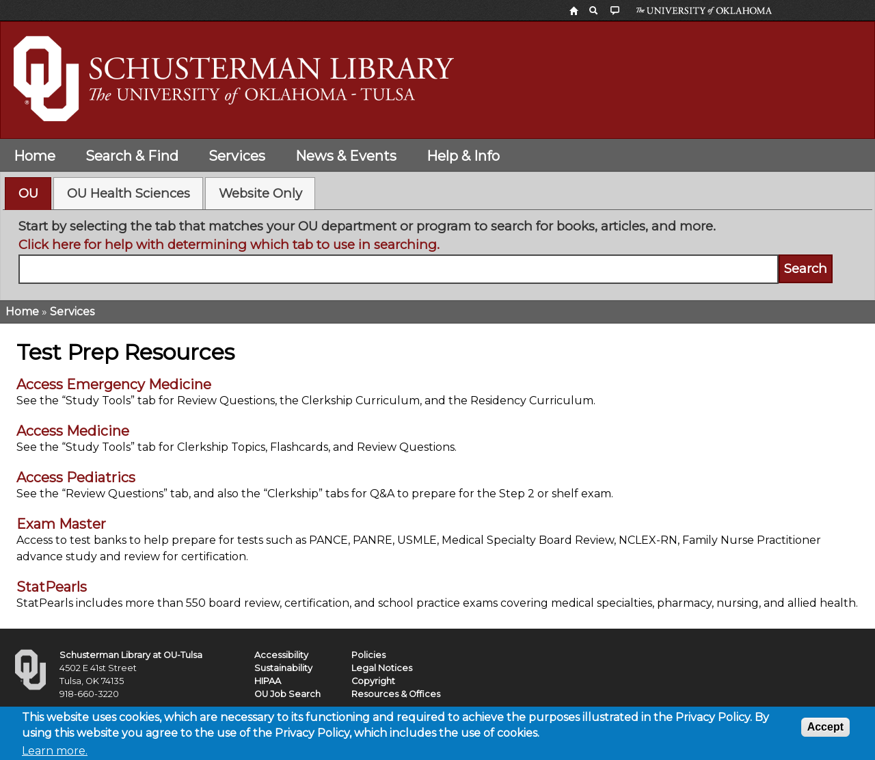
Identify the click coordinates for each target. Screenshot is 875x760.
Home (34, 156)
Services (236, 156)
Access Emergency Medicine (113, 384)
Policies (368, 655)
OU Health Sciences (128, 193)
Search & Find (131, 156)
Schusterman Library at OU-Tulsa (130, 655)
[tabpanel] (437, 250)
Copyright (373, 681)
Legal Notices (381, 668)
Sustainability (283, 668)
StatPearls (51, 587)
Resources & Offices (395, 694)
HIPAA (267, 681)
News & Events (345, 156)
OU (28, 193)
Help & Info (463, 156)
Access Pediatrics (75, 477)
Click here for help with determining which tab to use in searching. (229, 244)
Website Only (260, 193)
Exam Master (61, 524)
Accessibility (281, 655)
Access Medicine (72, 431)
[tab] (28, 193)
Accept (825, 730)
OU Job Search (287, 694)
